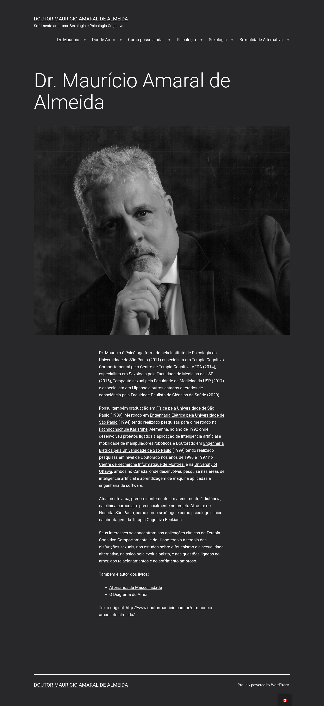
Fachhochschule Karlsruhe (123, 429)
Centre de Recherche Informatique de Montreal (142, 464)
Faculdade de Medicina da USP (185, 373)
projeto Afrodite (190, 505)
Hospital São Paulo (116, 512)
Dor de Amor (103, 39)
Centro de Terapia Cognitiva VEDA (171, 366)
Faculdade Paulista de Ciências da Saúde (168, 394)
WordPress (280, 685)
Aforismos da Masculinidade (135, 587)
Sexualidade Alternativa (261, 39)
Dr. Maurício (68, 39)
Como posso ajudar (146, 39)
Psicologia (186, 39)
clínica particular (120, 505)
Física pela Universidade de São (185, 408)
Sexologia (218, 39)
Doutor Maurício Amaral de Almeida (81, 19)
